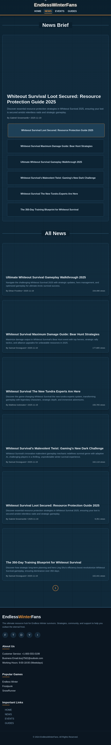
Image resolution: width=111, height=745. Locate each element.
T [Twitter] (13, 634)
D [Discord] (21, 634)
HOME (37, 11)
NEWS (48, 11)
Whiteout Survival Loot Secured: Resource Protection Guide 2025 (52, 505)
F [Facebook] (5, 634)
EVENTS (59, 11)
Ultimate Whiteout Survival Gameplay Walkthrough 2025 (46, 277)
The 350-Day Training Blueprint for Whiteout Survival (43, 562)
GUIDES (72, 11)
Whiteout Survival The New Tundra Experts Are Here (43, 391)
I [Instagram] (37, 634)
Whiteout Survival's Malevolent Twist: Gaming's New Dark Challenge (54, 448)
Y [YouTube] (29, 634)
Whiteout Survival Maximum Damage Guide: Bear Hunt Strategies (52, 334)
